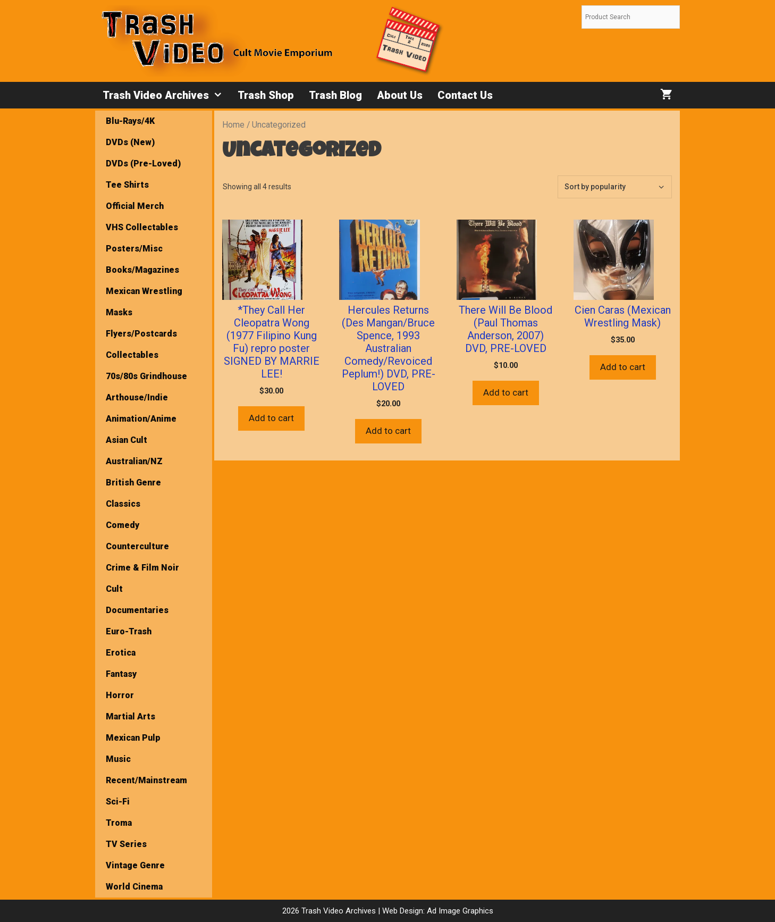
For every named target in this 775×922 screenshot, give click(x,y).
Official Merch (135, 206)
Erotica (121, 653)
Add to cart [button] (271, 418)
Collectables (132, 355)
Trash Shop (266, 95)
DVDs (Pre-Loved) (143, 163)
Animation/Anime (141, 419)
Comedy (122, 525)
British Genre (133, 482)
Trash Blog (335, 95)
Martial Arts (130, 716)
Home (233, 125)
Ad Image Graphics (459, 911)
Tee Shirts (127, 185)
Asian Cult (126, 440)
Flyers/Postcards (141, 334)
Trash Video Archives (166, 95)
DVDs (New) (130, 142)
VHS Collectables (142, 227)
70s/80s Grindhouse (146, 376)
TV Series (126, 844)
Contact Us (465, 95)
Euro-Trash (128, 631)
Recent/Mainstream (146, 780)
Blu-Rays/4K (130, 121)
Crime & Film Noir (142, 568)
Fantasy (121, 674)
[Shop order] (615, 186)
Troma (119, 823)
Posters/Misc (134, 249)
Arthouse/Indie (137, 397)
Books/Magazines (142, 270)
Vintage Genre (135, 865)
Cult (114, 589)
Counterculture (137, 546)
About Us (400, 95)
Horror (120, 695)
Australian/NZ (134, 461)
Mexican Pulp (133, 738)
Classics (123, 504)
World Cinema (134, 887)
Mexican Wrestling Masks (144, 301)
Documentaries (137, 610)
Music (118, 759)
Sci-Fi (118, 802)
